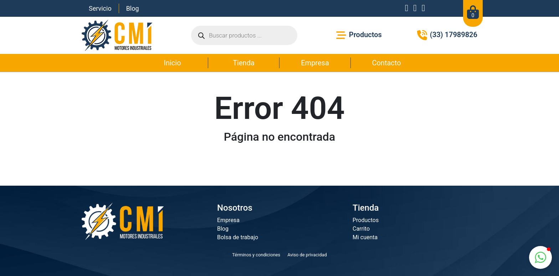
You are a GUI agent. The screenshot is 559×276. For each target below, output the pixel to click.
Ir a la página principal (279, 161)
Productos (366, 220)
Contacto (386, 63)
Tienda (244, 63)
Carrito (361, 228)
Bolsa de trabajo (237, 237)
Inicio (172, 63)
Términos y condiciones (256, 254)
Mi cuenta (365, 237)
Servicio (100, 8)
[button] (540, 257)
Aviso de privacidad (307, 254)
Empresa (315, 63)
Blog (132, 8)
